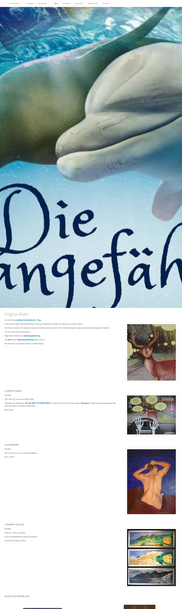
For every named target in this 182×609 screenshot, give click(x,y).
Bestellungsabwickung (32, 336)
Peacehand (85, 403)
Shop (39, 320)
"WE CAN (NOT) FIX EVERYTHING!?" (37, 403)
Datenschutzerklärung (25, 340)
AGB (9, 340)
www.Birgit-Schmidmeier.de (25, 320)
